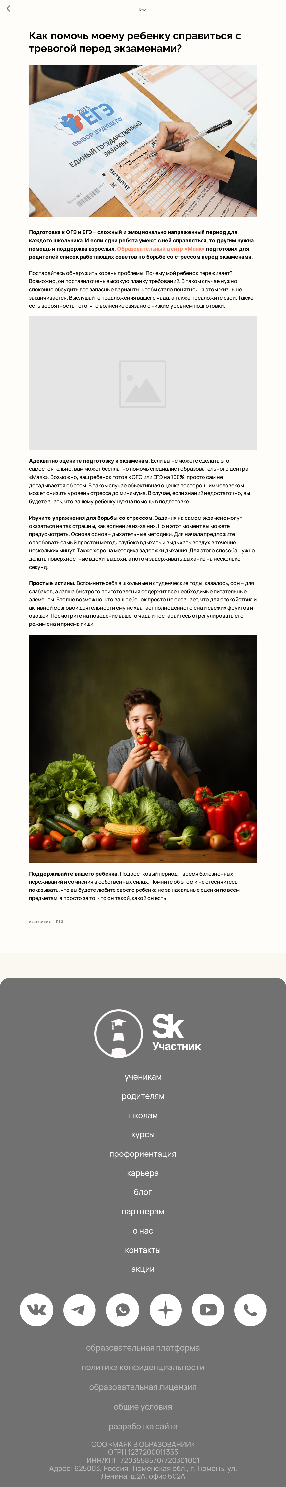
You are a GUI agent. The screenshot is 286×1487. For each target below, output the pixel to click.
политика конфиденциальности (143, 1348)
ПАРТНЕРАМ (143, 1192)
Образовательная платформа (143, 1328)
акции (143, 1250)
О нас (143, 1211)
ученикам (143, 1057)
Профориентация (143, 1134)
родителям (143, 1077)
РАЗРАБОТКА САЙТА (143, 1407)
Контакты (143, 1231)
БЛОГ (143, 1173)
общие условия (143, 1387)
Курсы (143, 1115)
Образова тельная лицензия (143, 1368)
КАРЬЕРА (143, 1154)
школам (143, 1096)
